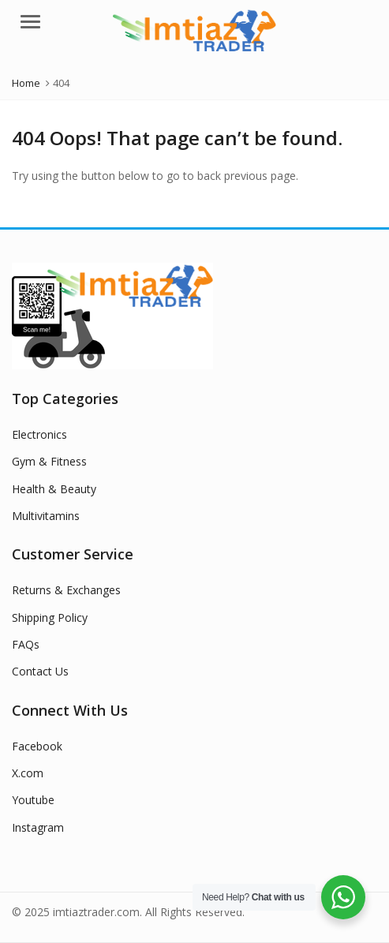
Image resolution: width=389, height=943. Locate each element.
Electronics (39, 434)
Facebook (37, 746)
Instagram (38, 827)
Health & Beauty (54, 488)
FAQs (25, 644)
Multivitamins (46, 515)
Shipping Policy (50, 617)
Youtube (33, 799)
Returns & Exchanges (66, 589)
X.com (27, 772)
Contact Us (40, 671)
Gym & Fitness (49, 461)
